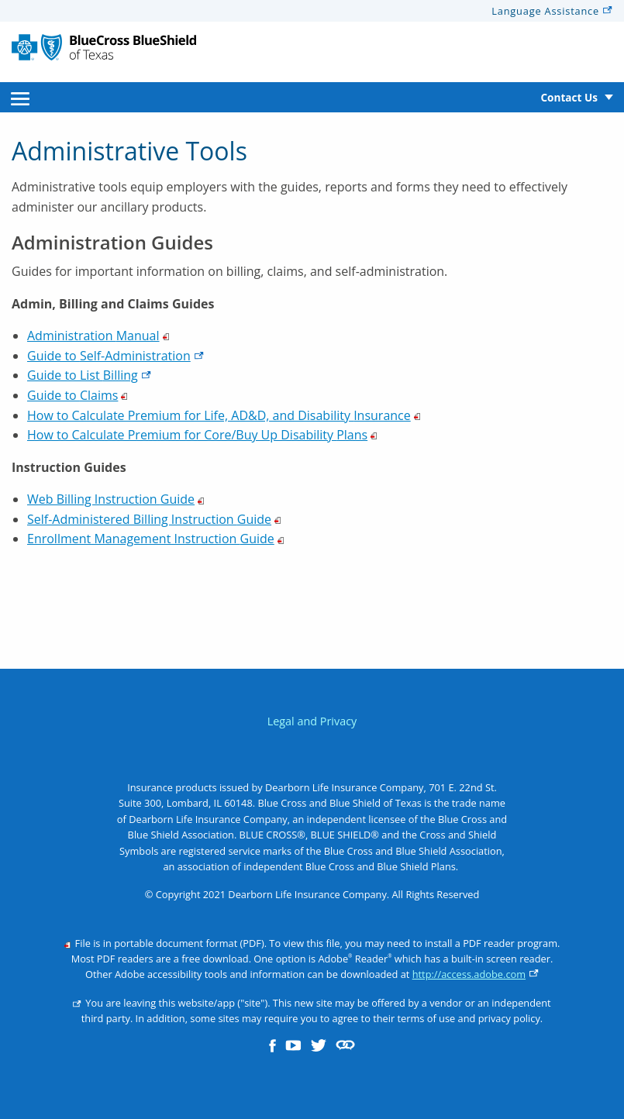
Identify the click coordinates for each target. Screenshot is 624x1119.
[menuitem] (20, 97)
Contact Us (569, 97)
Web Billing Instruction (116, 499)
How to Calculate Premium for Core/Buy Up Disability (202, 434)
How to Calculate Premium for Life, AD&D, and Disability (224, 415)
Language (551, 11)
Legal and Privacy (312, 721)
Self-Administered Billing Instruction (154, 519)
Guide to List (89, 375)
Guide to (115, 355)
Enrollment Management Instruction (155, 538)
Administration (98, 335)
